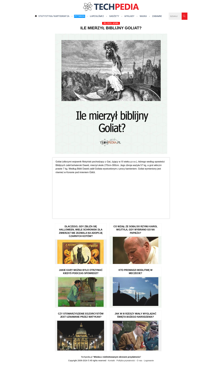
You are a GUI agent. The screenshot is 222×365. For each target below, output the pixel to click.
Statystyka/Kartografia (53, 16)
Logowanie (149, 360)
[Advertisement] (111, 194)
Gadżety (114, 16)
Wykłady (129, 16)
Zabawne (157, 16)
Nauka (143, 16)
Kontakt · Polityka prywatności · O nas (125, 360)
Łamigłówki (97, 16)
